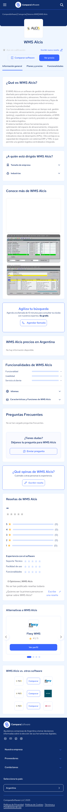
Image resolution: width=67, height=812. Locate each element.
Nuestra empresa (33, 750)
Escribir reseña (33, 483)
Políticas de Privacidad (14, 804)
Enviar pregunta (34, 451)
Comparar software (23, 58)
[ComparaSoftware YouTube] (10, 738)
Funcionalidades (55, 66)
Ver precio (49, 57)
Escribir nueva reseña (52, 50)
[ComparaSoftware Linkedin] (5, 738)
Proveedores (33, 758)
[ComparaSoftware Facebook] (16, 738)
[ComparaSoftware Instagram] (21, 738)
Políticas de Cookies (34, 804)
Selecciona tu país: (13, 778)
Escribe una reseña (53, 593)
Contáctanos (33, 767)
